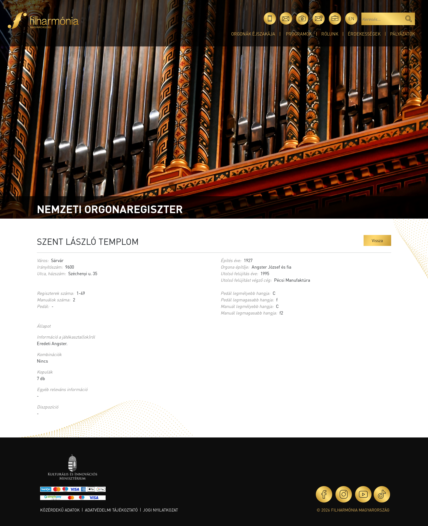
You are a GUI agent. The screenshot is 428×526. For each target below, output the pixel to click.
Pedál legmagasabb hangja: (247, 299)
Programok (299, 34)
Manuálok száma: (53, 299)
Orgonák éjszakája (253, 34)
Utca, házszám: (51, 273)
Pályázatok (402, 34)
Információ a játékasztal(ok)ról (66, 337)
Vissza (377, 240)
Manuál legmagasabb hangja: (249, 313)
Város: (43, 260)
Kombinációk (49, 354)
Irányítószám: (50, 267)
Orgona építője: (235, 267)
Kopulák (45, 372)
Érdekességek (364, 34)
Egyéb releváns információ (62, 389)
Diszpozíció (47, 407)
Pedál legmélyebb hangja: (245, 293)
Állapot (43, 326)
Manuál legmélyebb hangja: (247, 306)
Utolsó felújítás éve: (239, 273)
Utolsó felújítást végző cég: (246, 280)
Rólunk (329, 34)
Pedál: (43, 306)
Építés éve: (231, 260)
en (351, 18)
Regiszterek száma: (55, 293)
